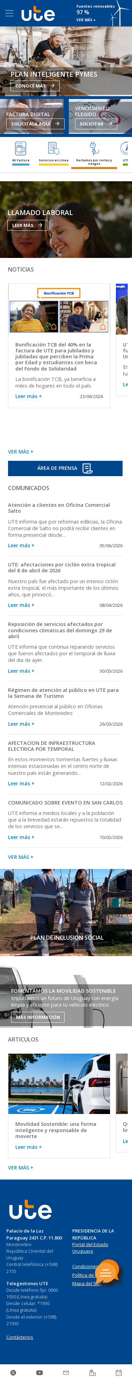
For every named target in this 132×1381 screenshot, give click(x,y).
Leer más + (28, 396)
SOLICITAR (96, 124)
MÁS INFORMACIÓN (38, 1017)
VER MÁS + (86, 19)
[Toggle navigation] (9, 13)
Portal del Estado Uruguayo (90, 1247)
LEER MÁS (27, 225)
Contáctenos (19, 1337)
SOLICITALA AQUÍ (35, 124)
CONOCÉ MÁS (35, 86)
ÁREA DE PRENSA (65, 468)
